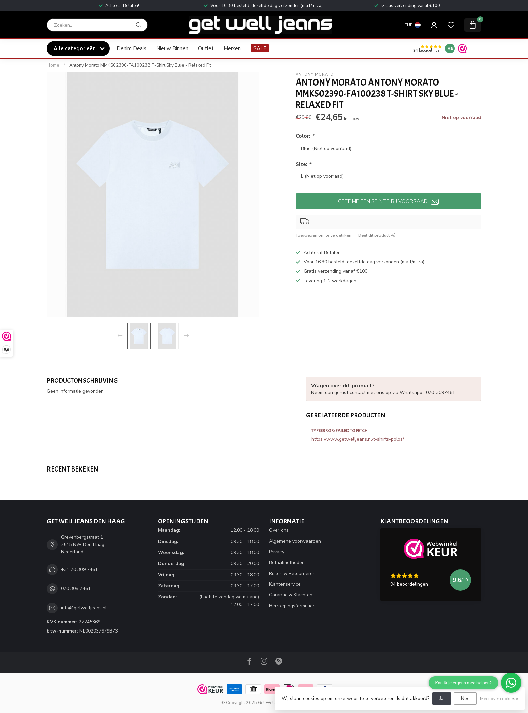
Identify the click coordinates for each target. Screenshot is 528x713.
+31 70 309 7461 (79, 569)
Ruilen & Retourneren (292, 573)
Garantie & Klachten (290, 595)
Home (53, 65)
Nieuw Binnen (172, 48)
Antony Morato (315, 74)
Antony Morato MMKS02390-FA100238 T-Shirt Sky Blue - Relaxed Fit (140, 65)
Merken (232, 48)
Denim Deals (131, 48)
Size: (303, 164)
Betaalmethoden (287, 562)
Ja (441, 698)
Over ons (279, 530)
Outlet (206, 48)
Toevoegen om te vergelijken (323, 235)
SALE (259, 48)
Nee (465, 698)
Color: (305, 135)
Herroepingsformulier (292, 606)
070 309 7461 (76, 588)
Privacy (276, 552)
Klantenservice (285, 584)
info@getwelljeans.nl (84, 608)
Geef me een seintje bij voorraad (388, 201)
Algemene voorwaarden (295, 541)
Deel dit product (376, 235)
